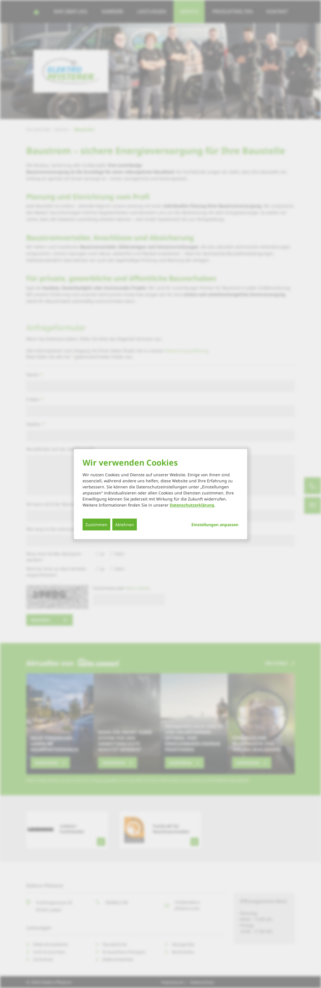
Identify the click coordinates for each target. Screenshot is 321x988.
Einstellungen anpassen (214, 525)
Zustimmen (96, 524)
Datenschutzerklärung (192, 505)
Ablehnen (124, 524)
